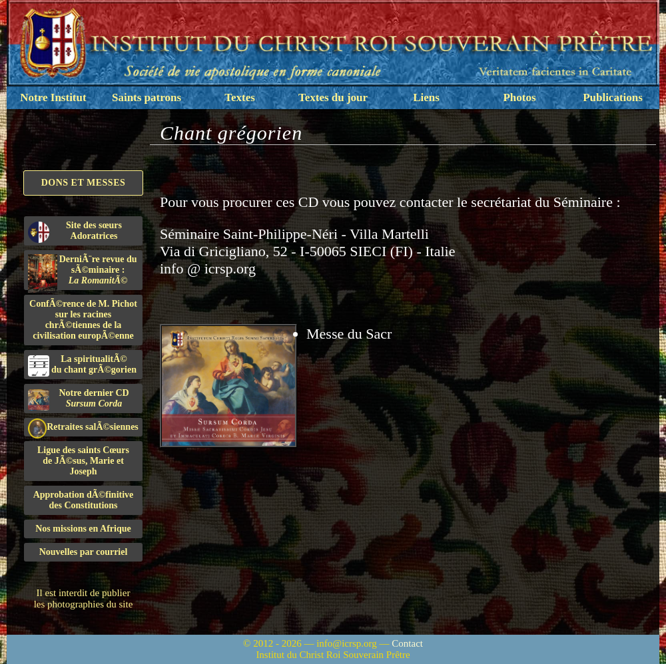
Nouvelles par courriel (83, 552)
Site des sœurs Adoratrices (75, 231)
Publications (613, 97)
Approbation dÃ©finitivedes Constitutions (83, 500)
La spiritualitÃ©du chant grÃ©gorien (82, 365)
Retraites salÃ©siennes (83, 427)
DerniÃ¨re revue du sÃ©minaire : (82, 272)
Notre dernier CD (78, 399)
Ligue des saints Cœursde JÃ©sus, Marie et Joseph (83, 460)
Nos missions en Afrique (83, 529)
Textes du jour (333, 97)
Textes (239, 97)
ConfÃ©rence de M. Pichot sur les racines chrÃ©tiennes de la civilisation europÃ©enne (83, 320)
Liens (426, 97)
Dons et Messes (83, 183)
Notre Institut (53, 97)
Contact (407, 643)
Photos (519, 97)
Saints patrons (146, 97)
